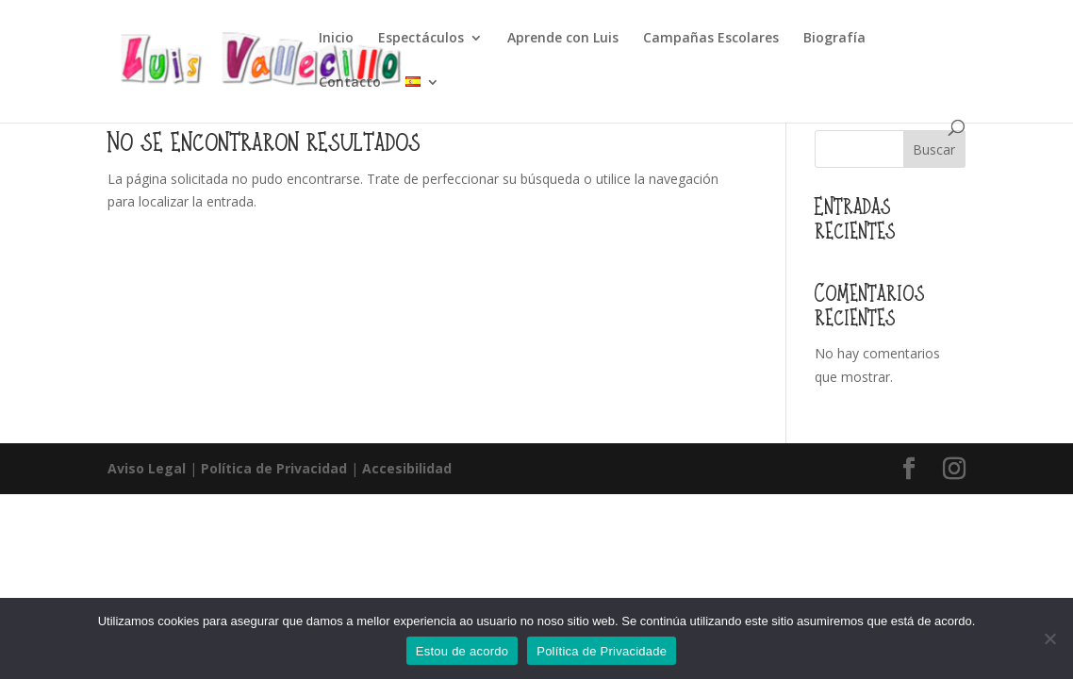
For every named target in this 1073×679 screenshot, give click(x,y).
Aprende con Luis (563, 38)
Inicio (336, 38)
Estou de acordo (462, 651)
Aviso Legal (146, 468)
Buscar (934, 149)
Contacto (350, 83)
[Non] (1049, 638)
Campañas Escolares (711, 38)
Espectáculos (421, 38)
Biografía (834, 38)
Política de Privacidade (601, 651)
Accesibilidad (407, 468)
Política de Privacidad (274, 468)
